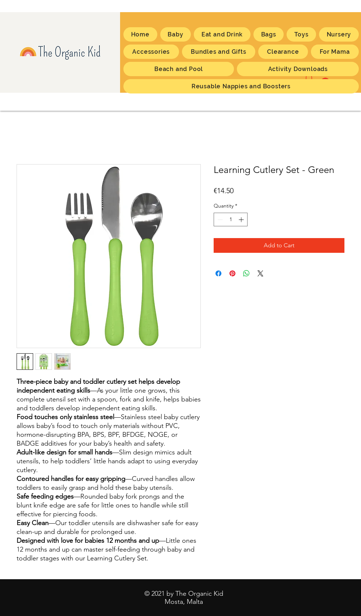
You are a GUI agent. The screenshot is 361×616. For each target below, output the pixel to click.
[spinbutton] (230, 219)
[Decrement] (219, 219)
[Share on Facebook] (218, 273)
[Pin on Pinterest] (232, 273)
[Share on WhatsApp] (246, 273)
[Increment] (241, 219)
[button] (335, 52)
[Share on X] (260, 273)
